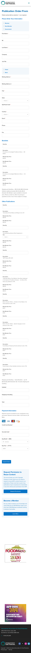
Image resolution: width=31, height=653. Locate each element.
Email (4, 118)
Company (4, 54)
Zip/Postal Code (6, 104)
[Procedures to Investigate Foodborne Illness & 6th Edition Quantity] (15, 146)
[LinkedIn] (29, 643)
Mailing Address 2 (6, 84)
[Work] (3, 72)
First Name (5, 33)
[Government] (3, 29)
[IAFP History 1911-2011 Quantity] (15, 252)
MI (2, 40)
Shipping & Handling (7, 394)
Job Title (4, 61)
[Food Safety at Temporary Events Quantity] (15, 340)
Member (7, 23)
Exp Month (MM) (6, 439)
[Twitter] (22, 643)
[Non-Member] (3, 26)
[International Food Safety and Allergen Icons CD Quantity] (15, 207)
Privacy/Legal (4, 649)
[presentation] (13, 455)
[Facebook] (19, 643)
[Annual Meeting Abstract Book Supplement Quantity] (15, 227)
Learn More (15, 514)
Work (6, 72)
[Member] (3, 23)
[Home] (3, 69)
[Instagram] (25, 643)
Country (4, 111)
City (3, 91)
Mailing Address (6, 77)
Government (8, 29)
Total (3, 402)
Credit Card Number (7, 425)
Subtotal (4, 387)
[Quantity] (15, 168)
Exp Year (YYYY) (6, 445)
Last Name (5, 47)
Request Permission (15, 491)
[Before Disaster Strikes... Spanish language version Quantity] (15, 318)
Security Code (6, 432)
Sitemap (10, 649)
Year (4, 235)
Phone (3, 125)
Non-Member (8, 26)
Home (6, 69)
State (3, 98)
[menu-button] (29, 3)
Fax (3, 132)
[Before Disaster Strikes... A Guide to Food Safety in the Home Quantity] (15, 296)
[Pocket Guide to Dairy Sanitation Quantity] (15, 360)
